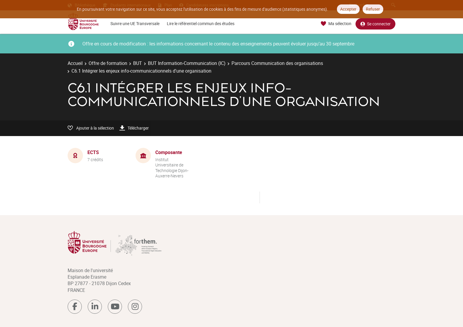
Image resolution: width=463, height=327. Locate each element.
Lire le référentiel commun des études (200, 23)
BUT (137, 63)
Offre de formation (108, 63)
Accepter (348, 9)
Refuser (373, 9)
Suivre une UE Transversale (134, 23)
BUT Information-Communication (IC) (187, 63)
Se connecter (375, 24)
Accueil (75, 63)
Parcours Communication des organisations (277, 63)
